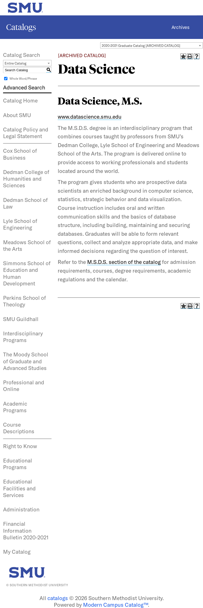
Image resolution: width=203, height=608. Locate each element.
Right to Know (20, 446)
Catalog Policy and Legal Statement (25, 132)
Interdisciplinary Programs (23, 336)
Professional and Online (23, 385)
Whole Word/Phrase (23, 78)
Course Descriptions (18, 428)
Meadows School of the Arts (27, 245)
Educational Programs (17, 463)
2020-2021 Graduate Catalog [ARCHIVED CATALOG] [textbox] (141, 46)
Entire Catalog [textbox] (15, 63)
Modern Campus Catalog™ (115, 604)
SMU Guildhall (20, 319)
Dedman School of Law (25, 203)
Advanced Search (24, 87)
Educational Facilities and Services (19, 488)
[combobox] (151, 45)
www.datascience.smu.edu (89, 116)
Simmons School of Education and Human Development (26, 273)
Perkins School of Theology (24, 301)
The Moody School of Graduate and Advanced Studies (25, 361)
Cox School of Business (20, 154)
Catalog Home (20, 100)
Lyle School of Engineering (20, 224)
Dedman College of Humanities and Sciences (26, 179)
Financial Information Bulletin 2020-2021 (25, 530)
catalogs (57, 598)
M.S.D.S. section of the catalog (124, 262)
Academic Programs (15, 407)
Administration (21, 509)
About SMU (17, 115)
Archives (180, 27)
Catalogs (21, 27)
